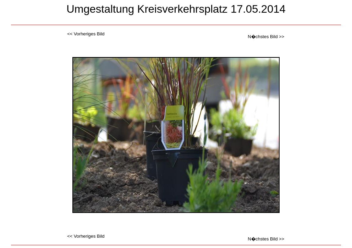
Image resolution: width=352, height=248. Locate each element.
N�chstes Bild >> (266, 36)
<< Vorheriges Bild (86, 33)
